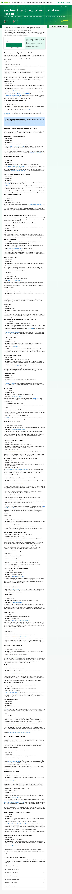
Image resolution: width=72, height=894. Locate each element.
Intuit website (31, 328)
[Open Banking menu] (18, 2)
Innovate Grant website (17, 396)
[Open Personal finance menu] (35, 2)
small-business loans (40, 28)
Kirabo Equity (24, 527)
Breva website (15, 296)
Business (8, 6)
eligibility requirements (15, 90)
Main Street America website (18, 576)
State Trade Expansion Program (34, 204)
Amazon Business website (17, 483)
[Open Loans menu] (25, 2)
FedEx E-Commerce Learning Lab (13, 656)
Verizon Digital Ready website (18, 429)
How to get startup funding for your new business (19, 732)
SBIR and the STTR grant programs (13, 95)
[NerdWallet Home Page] (5, 2)
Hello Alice (6, 709)
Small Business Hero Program (12, 332)
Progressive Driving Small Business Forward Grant (17, 469)
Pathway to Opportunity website (19, 539)
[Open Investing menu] (40, 2)
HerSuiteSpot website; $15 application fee (21, 620)
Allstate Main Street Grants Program (14, 451)
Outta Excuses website (17, 381)
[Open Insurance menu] (29, 2)
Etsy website (13, 780)
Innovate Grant (36, 398)
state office (28, 109)
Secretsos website (16, 365)
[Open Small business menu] (46, 2)
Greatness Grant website (17, 602)
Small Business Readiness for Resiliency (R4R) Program (18, 823)
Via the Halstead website (13, 312)
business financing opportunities (18, 170)
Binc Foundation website (15, 845)
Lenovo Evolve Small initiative (12, 561)
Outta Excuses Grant (10, 383)
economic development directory (37, 152)
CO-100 (7, 417)
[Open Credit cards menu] (13, 2)
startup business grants (18, 589)
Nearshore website (16, 346)
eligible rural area (22, 107)
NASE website (15, 232)
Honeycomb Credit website (18, 673)
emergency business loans (14, 761)
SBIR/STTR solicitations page (23, 93)
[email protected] (38, 123)
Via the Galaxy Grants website (15, 280)
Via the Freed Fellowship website (15, 248)
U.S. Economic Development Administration (15, 146)
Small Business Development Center (16, 166)
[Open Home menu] (22, 2)
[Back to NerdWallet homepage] (4, 6)
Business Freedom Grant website (19, 636)
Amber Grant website (16, 724)
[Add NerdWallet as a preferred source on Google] (58, 26)
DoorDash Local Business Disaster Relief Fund (14, 802)
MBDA (7, 185)
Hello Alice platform (16, 797)
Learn (17, 6)
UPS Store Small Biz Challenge (12, 692)
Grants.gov (6, 76)
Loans (13, 6)
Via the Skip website (12, 265)
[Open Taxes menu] (51, 2)
